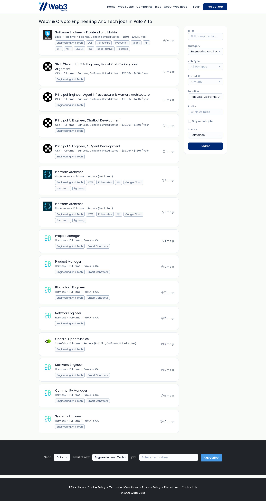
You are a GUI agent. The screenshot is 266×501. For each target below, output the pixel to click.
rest (68, 49)
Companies (144, 7)
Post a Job (215, 7)
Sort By (192, 129)
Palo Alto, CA (91, 241)
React (136, 43)
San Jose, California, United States (98, 73)
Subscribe (211, 460)
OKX (57, 73)
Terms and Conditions (123, 487)
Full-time (70, 37)
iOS (91, 49)
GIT (59, 49)
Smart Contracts (98, 247)
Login (197, 7)
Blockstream (62, 177)
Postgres (123, 49)
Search (206, 146)
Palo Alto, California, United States (99, 37)
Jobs (81, 487)
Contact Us (189, 487)
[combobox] (205, 51)
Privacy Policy (151, 487)
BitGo (58, 37)
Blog (158, 7)
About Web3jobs (175, 7)
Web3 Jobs (126, 7)
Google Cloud (134, 183)
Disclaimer (171, 487)
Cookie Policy (96, 487)
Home (111, 7)
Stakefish (60, 345)
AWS (90, 183)
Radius (192, 106)
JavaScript (104, 43)
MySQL (80, 49)
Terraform (63, 189)
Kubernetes (105, 183)
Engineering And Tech (70, 43)
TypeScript (121, 43)
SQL (90, 43)
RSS (71, 487)
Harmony (60, 241)
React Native (105, 49)
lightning (79, 189)
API (146, 43)
